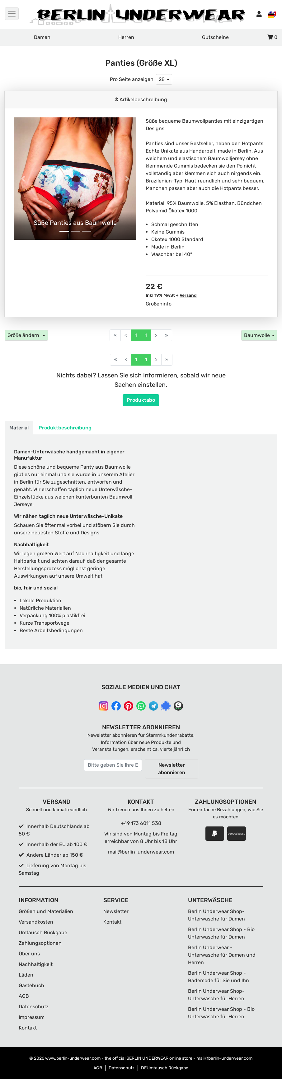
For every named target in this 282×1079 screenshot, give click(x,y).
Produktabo (141, 400)
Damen (42, 37)
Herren (126, 37)
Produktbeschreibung (65, 428)
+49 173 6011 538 (141, 823)
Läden (26, 975)
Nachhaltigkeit (36, 964)
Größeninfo (159, 304)
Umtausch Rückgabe (43, 932)
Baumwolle (257, 335)
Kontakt (28, 1028)
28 (162, 79)
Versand (188, 295)
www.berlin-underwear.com (73, 1058)
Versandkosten (36, 922)
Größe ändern (23, 335)
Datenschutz (34, 1007)
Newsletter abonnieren (171, 768)
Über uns (29, 954)
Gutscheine (215, 37)
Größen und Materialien (46, 911)
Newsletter (116, 911)
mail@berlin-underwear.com (141, 852)
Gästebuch (31, 985)
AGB (24, 996)
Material (19, 428)
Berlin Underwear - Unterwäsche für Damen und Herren (222, 954)
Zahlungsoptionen (40, 943)
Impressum (32, 1017)
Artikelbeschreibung (142, 99)
